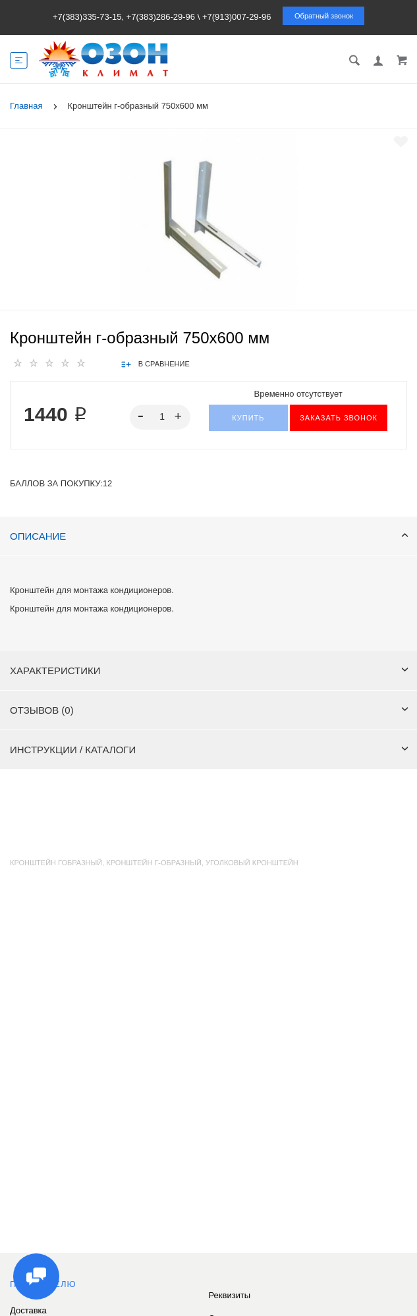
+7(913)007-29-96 (236, 17)
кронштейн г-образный (154, 863)
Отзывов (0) (209, 710)
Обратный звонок (323, 16)
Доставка (28, 1310)
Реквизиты (230, 1295)
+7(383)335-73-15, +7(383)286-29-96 (124, 17)
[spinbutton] (160, 417)
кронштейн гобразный (56, 863)
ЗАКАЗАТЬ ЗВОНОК (338, 418)
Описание (209, 536)
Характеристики (209, 670)
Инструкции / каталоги (209, 749)
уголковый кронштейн (252, 863)
